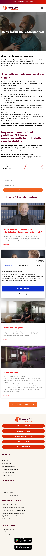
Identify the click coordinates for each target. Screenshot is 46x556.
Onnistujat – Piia (10, 372)
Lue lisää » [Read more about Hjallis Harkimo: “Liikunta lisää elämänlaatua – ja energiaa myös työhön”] (6, 244)
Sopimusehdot (6, 519)
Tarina (26, 168)
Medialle (4, 487)
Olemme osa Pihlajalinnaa (10, 495)
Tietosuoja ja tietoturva (9, 504)
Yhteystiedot (7, 168)
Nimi (4, 172)
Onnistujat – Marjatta (13, 328)
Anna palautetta (7, 475)
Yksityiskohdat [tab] (23, 265)
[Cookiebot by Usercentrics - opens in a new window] (36, 261)
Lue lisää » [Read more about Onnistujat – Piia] (6, 395)
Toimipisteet (6, 458)
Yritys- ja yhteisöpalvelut (10, 469)
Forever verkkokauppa (9, 535)
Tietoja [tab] (38, 265)
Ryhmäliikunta (6, 463)
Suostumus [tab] (8, 265)
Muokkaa (23, 294)
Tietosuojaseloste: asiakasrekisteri (13, 507)
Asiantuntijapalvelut (8, 466)
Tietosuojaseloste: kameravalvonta (13, 513)
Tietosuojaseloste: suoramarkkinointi (13, 510)
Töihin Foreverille (7, 492)
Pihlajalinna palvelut (8, 472)
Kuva (41, 168)
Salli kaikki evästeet (23, 288)
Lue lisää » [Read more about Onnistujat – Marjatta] (6, 339)
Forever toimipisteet (8, 529)
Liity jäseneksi (6, 532)
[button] (42, 8)
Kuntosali (5, 461)
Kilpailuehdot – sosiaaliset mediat (12, 516)
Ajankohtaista (6, 484)
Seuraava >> (23, 190)
